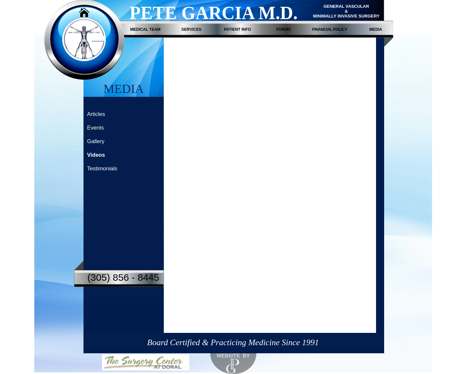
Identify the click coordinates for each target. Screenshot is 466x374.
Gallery (96, 141)
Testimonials (102, 169)
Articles (96, 114)
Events (95, 128)
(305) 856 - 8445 (123, 277)
